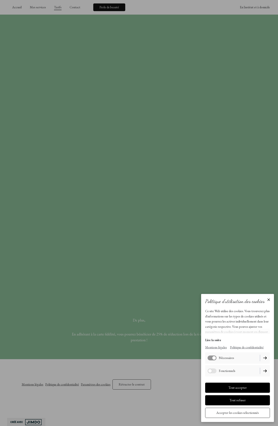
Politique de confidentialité (247, 347)
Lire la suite (213, 340)
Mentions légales (216, 347)
